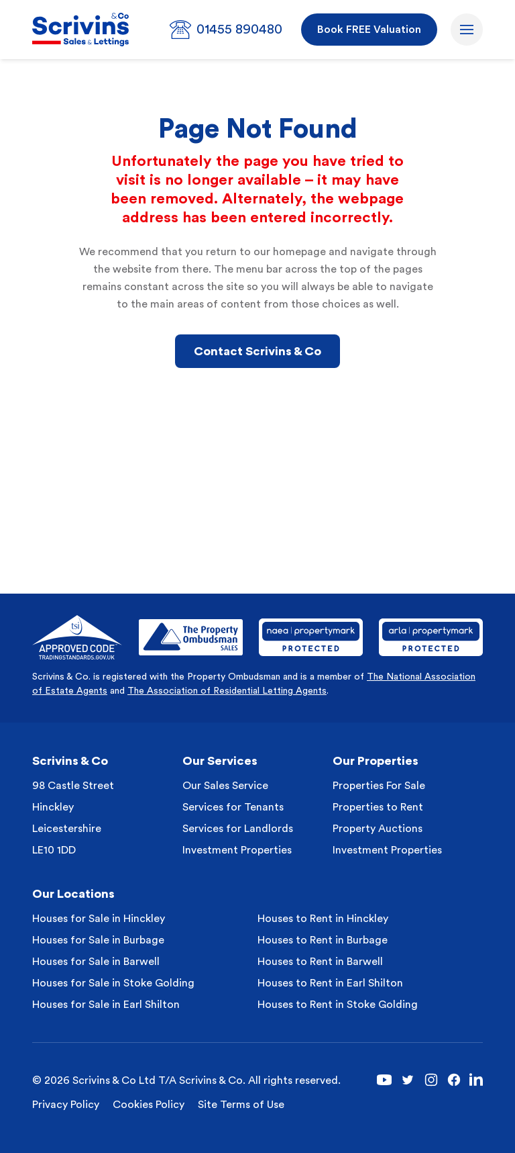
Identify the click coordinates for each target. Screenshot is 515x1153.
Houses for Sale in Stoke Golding (113, 983)
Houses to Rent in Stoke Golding (338, 1004)
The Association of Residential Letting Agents (227, 691)
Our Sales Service (225, 785)
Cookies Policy (148, 1104)
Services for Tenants (233, 807)
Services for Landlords (237, 828)
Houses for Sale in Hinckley (98, 918)
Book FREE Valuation (369, 29)
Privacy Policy (65, 1104)
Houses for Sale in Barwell (96, 961)
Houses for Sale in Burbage (98, 940)
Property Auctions (377, 828)
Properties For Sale (379, 785)
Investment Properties (237, 850)
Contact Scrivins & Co (257, 351)
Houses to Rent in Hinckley (323, 918)
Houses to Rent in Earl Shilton (330, 983)
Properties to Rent (378, 807)
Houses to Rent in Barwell (320, 961)
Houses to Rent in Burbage (323, 940)
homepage (299, 251)
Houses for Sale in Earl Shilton (106, 1004)
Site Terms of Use (241, 1104)
